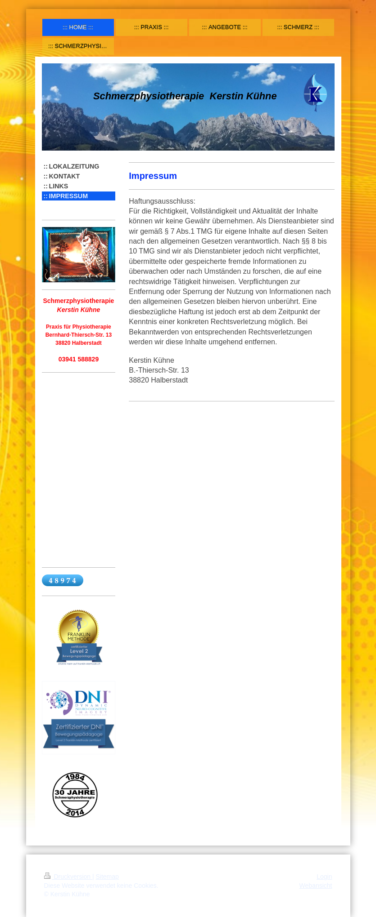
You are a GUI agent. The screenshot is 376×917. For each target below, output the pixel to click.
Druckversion (68, 876)
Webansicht (315, 885)
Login (324, 876)
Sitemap (107, 876)
